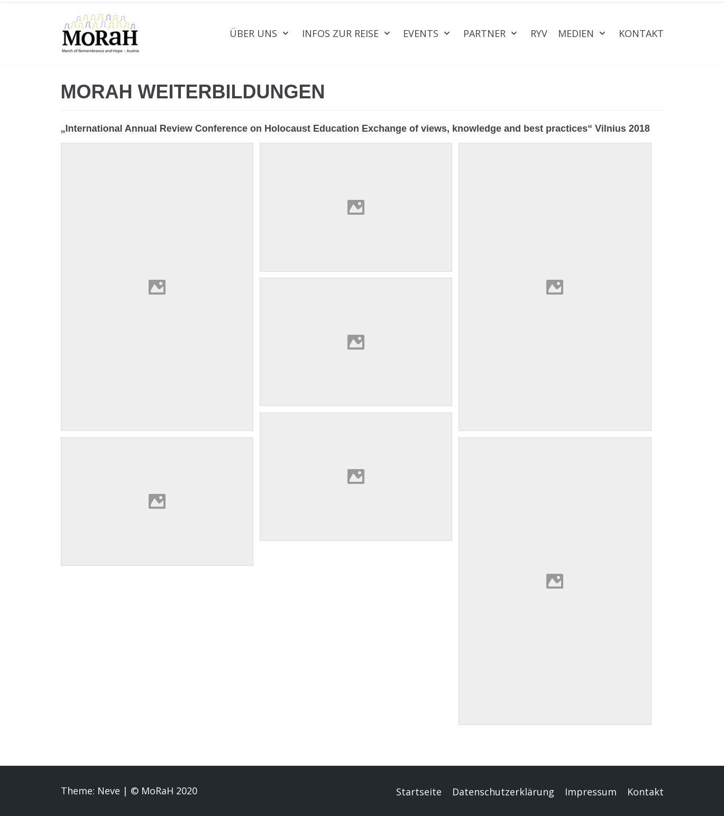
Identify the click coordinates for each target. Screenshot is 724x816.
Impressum (591, 791)
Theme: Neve (90, 790)
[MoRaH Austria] (100, 33)
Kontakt (641, 33)
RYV (538, 33)
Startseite (419, 791)
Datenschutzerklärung (503, 791)
